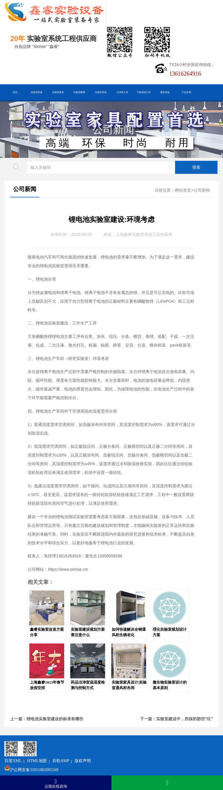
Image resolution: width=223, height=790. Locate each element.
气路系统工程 (144, 92)
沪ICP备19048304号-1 (84, 764)
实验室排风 (101, 92)
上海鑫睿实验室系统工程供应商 (144, 234)
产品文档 (186, 92)
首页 (15, 92)
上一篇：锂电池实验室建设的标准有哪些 (46, 719)
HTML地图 (73, 745)
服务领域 (165, 92)
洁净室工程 (122, 92)
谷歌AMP (97, 745)
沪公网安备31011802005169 (70, 754)
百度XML (49, 745)
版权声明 (119, 745)
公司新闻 (113, 129)
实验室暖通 (79, 92)
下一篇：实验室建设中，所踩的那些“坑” (176, 719)
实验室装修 (36, 92)
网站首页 (183, 190)
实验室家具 (58, 92)
